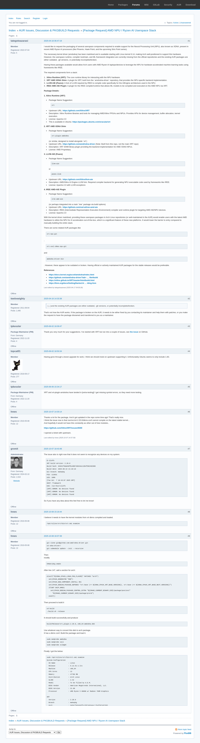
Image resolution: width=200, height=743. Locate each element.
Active (175, 23)
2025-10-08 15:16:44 (53, 512)
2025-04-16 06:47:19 (53, 41)
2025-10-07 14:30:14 (53, 412)
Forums (136, 5)
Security (168, 5)
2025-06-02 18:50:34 (53, 351)
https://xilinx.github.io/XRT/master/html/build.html (72, 280)
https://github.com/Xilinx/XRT (76, 110)
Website (16, 481)
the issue (134, 332)
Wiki (146, 5)
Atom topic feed (184, 729)
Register (36, 18)
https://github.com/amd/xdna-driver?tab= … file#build (73, 277)
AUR (179, 5)
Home (111, 5)
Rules (18, 18)
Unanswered (185, 23)
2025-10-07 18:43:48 (53, 449)
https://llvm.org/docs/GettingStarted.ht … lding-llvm (72, 283)
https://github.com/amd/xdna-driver (79, 144)
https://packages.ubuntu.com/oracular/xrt (91, 122)
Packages (123, 5)
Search (27, 18)
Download (191, 5)
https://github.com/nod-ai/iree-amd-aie (80, 207)
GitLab (156, 5)
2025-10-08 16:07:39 (53, 536)
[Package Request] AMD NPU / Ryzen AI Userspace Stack (119, 30)
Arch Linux (16, 4)
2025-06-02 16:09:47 (53, 326)
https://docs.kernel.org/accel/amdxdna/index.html (71, 275)
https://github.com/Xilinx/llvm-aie (78, 179)
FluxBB (187, 733)
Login (45, 18)
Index (11, 18)
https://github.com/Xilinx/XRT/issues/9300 (63, 428)
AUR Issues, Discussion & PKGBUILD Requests (49, 30)
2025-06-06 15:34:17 (53, 387)
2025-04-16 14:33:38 (53, 298)
